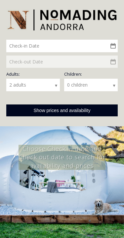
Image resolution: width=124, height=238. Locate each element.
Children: (73, 74)
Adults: (13, 74)
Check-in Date (24, 46)
